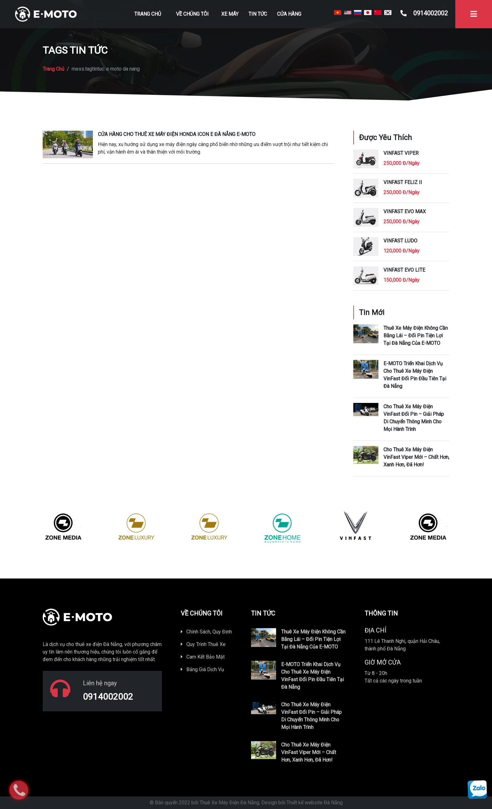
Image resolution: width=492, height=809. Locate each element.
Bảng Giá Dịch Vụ (202, 669)
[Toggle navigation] (473, 14)
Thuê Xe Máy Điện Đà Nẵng (229, 803)
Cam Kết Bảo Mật (203, 657)
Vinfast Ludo (400, 241)
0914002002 (424, 13)
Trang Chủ (147, 14)
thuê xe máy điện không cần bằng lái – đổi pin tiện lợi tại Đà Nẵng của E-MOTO (415, 335)
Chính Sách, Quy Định (206, 632)
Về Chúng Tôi (192, 14)
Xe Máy (229, 14)
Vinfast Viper (401, 153)
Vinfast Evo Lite (404, 270)
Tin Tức (258, 14)
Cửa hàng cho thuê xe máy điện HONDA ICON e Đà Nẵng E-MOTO (176, 134)
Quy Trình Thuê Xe (203, 644)
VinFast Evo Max (404, 211)
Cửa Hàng (289, 14)
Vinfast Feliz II (402, 182)
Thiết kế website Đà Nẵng (314, 803)
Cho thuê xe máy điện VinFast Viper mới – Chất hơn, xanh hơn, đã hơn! (416, 457)
